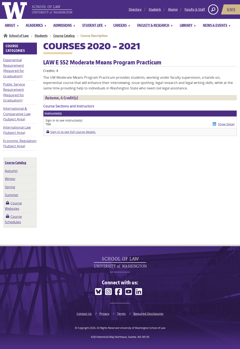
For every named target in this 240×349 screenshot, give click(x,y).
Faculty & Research (153, 25)
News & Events (215, 25)
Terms (121, 314)
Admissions (62, 25)
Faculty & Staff (195, 9)
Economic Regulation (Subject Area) (20, 144)
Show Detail (226, 124)
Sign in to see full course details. (73, 132)
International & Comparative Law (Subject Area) (16, 114)
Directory (135, 9)
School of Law (19, 36)
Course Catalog (64, 36)
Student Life (92, 25)
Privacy (104, 314)
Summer (11, 195)
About (10, 25)
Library (186, 25)
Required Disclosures (148, 314)
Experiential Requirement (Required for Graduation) (13, 68)
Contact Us (84, 314)
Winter (10, 178)
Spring (10, 187)
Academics (34, 25)
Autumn (11, 171)
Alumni (173, 9)
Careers (120, 25)
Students (155, 9)
